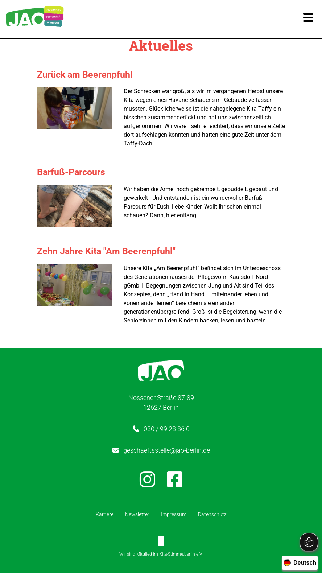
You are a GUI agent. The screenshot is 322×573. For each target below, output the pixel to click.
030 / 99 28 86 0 (167, 429)
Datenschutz (212, 514)
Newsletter (137, 514)
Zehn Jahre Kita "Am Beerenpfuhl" (106, 251)
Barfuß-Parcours (71, 172)
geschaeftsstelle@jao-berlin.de (166, 450)
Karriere (104, 514)
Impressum (173, 514)
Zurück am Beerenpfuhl (85, 74)
